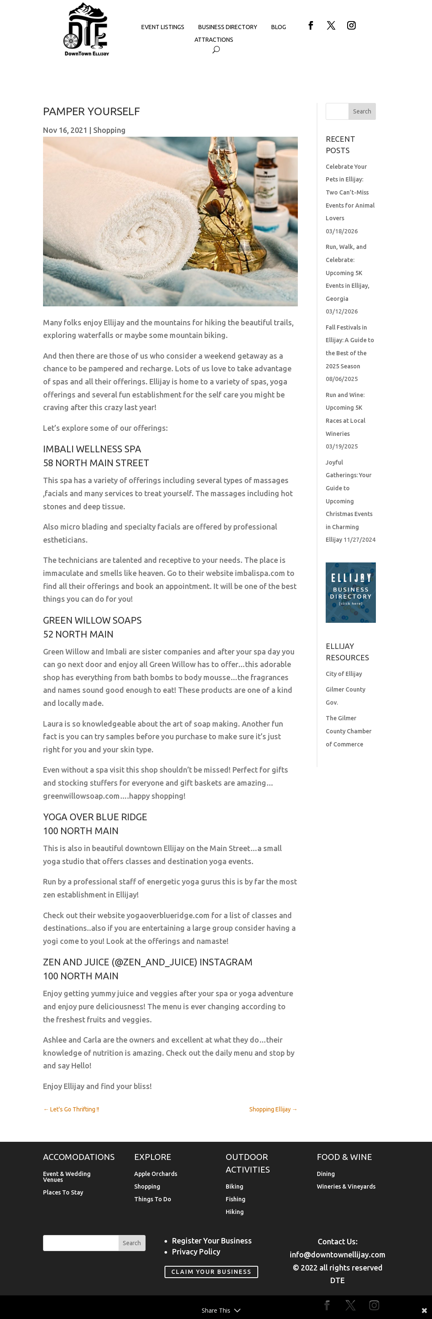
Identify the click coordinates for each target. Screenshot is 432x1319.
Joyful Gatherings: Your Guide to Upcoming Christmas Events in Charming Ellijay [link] (349, 501)
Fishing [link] (236, 1199)
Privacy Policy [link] (196, 1251)
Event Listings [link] (162, 27)
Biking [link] (234, 1187)
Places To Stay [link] (63, 1192)
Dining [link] (326, 1174)
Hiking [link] (235, 1212)
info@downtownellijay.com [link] (338, 1254)
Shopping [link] (109, 130)
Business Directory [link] (227, 27)
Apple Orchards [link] (155, 1174)
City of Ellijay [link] (344, 673)
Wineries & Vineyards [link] (346, 1187)
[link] (86, 54)
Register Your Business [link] (212, 1240)
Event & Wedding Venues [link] (67, 1177)
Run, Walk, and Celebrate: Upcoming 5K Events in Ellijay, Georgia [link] (348, 272)
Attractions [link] (213, 40)
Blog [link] (278, 27)
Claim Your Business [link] (211, 1271)
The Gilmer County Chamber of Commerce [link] (349, 731)
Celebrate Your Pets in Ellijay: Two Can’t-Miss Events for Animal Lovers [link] (350, 192)
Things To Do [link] (152, 1199)
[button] (310, 25)
